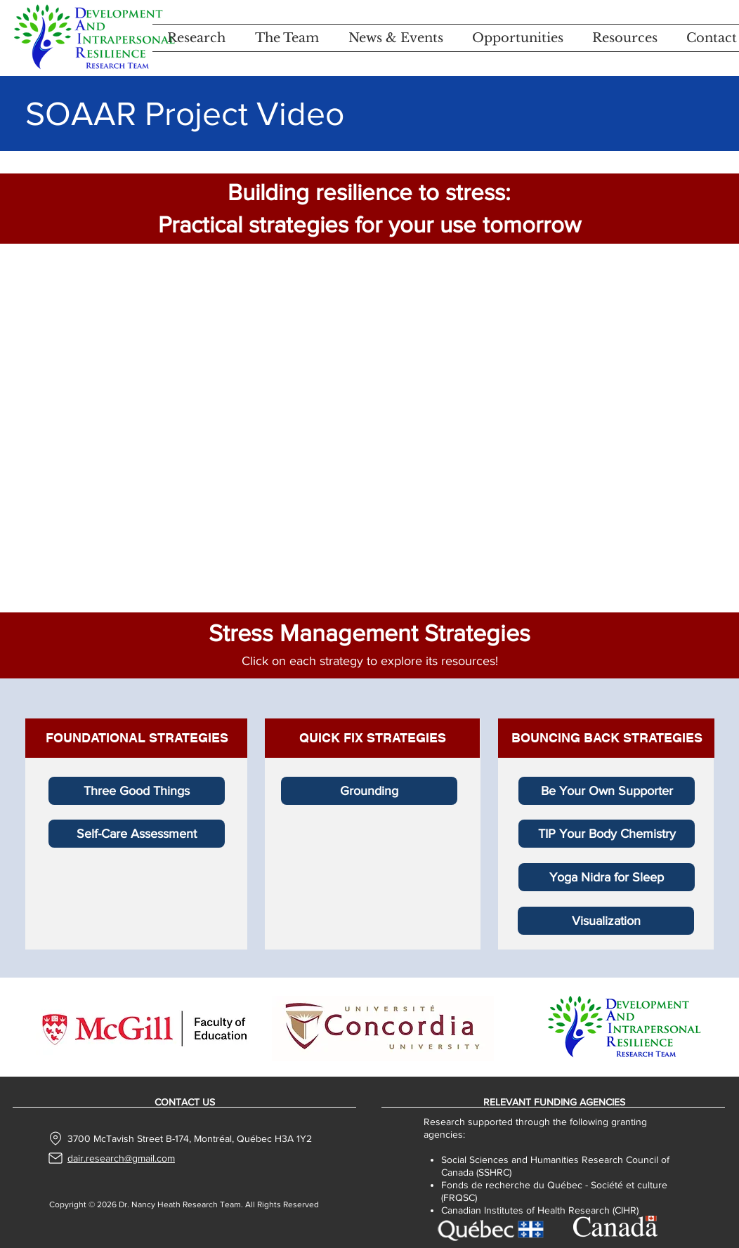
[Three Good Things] (136, 791)
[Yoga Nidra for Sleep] (606, 877)
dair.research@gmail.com (121, 1158)
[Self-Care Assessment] (136, 834)
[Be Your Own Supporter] (606, 791)
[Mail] (55, 1158)
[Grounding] (369, 791)
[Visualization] (606, 921)
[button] (196, 38)
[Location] (55, 1138)
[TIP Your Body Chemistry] (606, 834)
